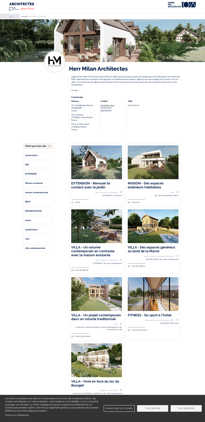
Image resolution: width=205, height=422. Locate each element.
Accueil (24, 16)
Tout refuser (152, 408)
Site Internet (133, 105)
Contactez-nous (107, 105)
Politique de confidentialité (17, 415)
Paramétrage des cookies (119, 408)
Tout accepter (186, 408)
